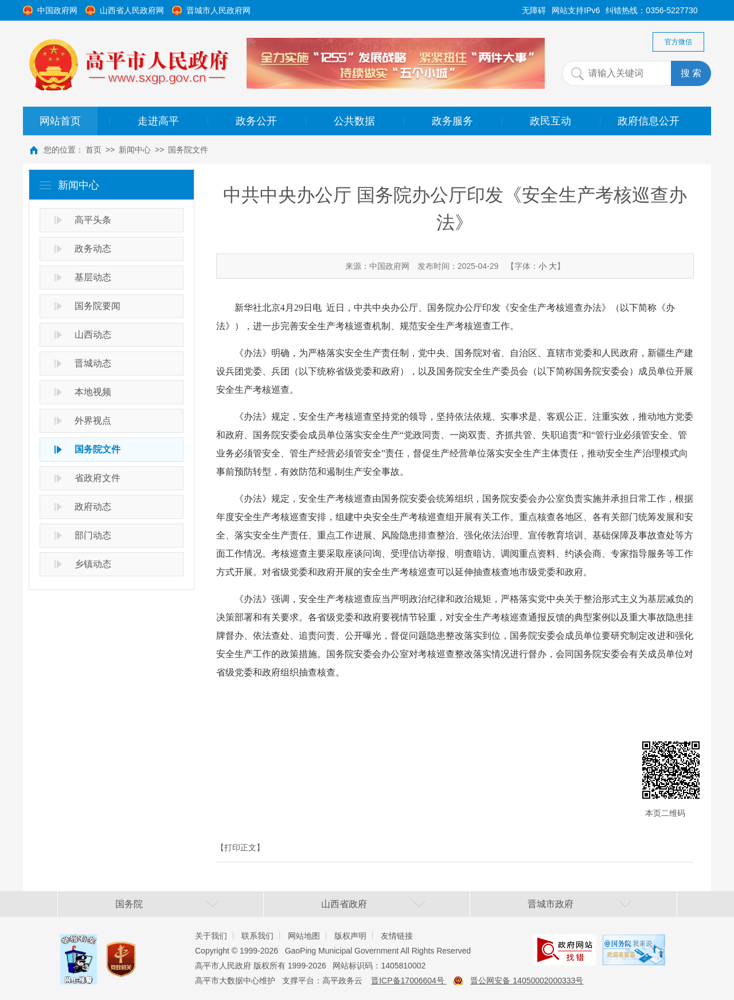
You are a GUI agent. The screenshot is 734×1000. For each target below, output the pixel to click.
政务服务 (452, 121)
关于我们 (211, 936)
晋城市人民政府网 (218, 10)
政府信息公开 (649, 121)
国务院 (129, 904)
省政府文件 (97, 478)
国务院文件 (188, 149)
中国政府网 (57, 10)
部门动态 (93, 535)
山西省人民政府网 (132, 10)
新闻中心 (135, 149)
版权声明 (350, 936)
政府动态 (93, 506)
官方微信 (678, 42)
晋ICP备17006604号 (409, 980)
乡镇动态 (93, 564)
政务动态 (93, 248)
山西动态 (93, 334)
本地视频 (93, 392)
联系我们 (257, 936)
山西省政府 (344, 904)
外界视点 (93, 420)
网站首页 (60, 121)
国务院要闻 (97, 306)
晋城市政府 (550, 904)
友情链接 (397, 936)
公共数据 (354, 121)
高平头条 (93, 220)
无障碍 (534, 10)
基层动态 (93, 277)
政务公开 (256, 121)
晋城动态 (93, 363)
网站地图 (304, 936)
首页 (93, 149)
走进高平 (158, 121)
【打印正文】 (240, 847)
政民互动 (550, 121)
